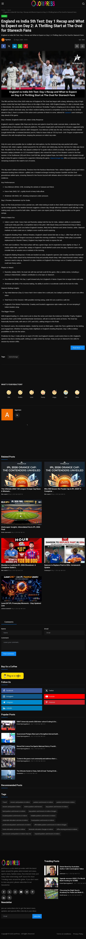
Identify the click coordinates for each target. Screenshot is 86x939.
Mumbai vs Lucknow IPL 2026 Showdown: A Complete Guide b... (18, 566)
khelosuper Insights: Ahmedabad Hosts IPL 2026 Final (20, 528)
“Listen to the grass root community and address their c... (37, 758)
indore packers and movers (33, 807)
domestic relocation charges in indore (41, 829)
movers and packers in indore (20, 802)
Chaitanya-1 (47, 570)
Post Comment (8, 654)
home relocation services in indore (14, 829)
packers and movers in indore (43, 802)
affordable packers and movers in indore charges (50, 825)
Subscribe (37, 916)
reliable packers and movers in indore (43, 816)
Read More (78, 348)
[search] (83, 3)
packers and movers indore (66, 802)
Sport (9, 10)
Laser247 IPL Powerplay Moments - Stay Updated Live (21, 604)
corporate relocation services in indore (15, 820)
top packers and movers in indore (57, 807)
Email (46, 629)
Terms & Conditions (64, 934)
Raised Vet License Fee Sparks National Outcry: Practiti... (37, 746)
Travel (5, 802)
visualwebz (20, 773)
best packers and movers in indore (14, 811)
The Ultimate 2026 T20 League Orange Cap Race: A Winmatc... (21, 490)
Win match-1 (5, 494)
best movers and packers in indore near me (17, 834)
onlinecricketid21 (6, 608)
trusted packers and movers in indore (15, 816)
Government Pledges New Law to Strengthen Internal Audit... (38, 734)
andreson (62, 873)
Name (3, 629)
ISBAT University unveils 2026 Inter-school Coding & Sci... (37, 721)
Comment (5, 638)
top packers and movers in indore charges (42, 811)
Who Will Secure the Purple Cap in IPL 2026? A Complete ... (62, 490)
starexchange (13, 357)
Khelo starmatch (6, 532)
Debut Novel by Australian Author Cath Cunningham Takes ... (72, 869)
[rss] (9, 897)
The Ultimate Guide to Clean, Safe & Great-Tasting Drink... (37, 771)
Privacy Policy (78, 934)
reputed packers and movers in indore (47, 834)
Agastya (18, 410)
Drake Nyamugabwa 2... (24, 724)
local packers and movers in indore (42, 820)
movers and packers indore (12, 807)
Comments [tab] (8, 622)
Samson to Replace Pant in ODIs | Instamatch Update (62, 566)
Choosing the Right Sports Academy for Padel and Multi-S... (72, 891)
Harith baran (63, 895)
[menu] (2, 3)
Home (3, 10)
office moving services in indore (67, 829)
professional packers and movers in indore (17, 825)
